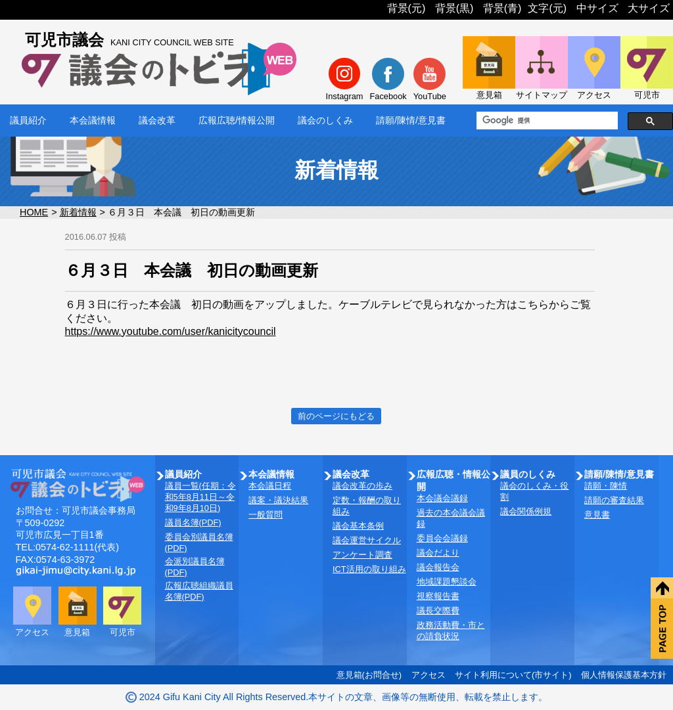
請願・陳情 (605, 486)
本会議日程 (269, 486)
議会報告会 (438, 567)
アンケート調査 (362, 555)
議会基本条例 (358, 526)
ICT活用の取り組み (369, 569)
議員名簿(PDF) (193, 522)
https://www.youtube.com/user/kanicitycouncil (170, 331)
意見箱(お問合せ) (369, 675)
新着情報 (78, 212)
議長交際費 (438, 610)
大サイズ (649, 8)
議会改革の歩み (362, 486)
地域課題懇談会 (446, 582)
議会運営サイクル (367, 540)
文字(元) (547, 8)
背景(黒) (454, 8)
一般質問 (265, 515)
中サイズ (597, 8)
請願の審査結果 (614, 500)
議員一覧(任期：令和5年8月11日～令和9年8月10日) (200, 497)
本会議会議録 (442, 498)
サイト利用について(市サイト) (513, 675)
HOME (34, 212)
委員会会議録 (442, 538)
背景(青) (502, 8)
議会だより (438, 553)
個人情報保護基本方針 (623, 675)
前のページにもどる (336, 416)
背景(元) (406, 8)
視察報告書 (438, 596)
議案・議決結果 (278, 500)
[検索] (545, 121)
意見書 (597, 515)
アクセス (428, 675)
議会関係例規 (525, 511)
